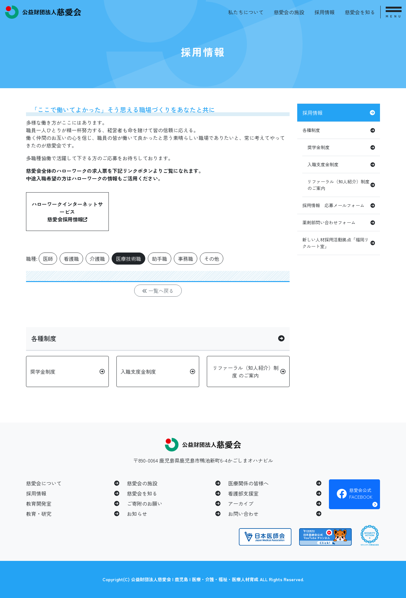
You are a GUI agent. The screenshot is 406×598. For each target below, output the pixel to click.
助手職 (159, 258)
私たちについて (246, 12)
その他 (211, 258)
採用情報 (324, 12)
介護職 (97, 258)
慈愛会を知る (360, 12)
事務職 (185, 258)
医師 (48, 258)
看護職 (71, 258)
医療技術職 (128, 258)
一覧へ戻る (158, 290)
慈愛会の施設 (289, 12)
